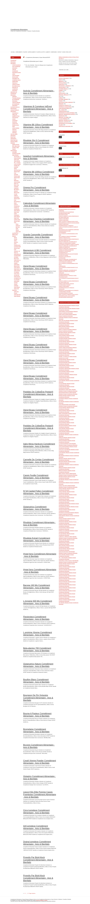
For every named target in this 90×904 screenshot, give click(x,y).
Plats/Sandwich (62, 232)
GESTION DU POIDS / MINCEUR (66, 102)
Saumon (14, 149)
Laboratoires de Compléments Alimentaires (14, 93)
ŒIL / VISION (61, 109)
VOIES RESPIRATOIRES (64, 108)
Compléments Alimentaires (19, 29)
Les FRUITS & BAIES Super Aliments (15, 235)
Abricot (15, 237)
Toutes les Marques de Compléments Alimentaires (16, 104)
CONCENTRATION (63, 111)
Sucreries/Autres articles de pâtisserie (68, 253)
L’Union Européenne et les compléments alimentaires (16, 66)
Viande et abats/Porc (64, 224)
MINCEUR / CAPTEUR (63, 121)
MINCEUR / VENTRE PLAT (64, 120)
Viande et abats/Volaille (64, 237)
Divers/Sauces (62, 266)
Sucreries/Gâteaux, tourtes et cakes (67, 275)
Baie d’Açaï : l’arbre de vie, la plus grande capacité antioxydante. (17, 261)
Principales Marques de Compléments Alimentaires (16, 100)
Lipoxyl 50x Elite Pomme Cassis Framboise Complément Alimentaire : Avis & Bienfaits (39, 794)
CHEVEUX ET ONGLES (64, 105)
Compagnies (62, 175)
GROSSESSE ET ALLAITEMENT (65, 123)
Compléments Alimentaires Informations (13, 62)
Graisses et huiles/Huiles (65, 251)
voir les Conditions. (40, 900)
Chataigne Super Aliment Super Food (17, 287)
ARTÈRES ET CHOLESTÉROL (65, 106)
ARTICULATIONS (62, 82)
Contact (45, 900)
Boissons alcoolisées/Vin (65, 256)
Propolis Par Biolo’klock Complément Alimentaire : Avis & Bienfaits (38, 860)
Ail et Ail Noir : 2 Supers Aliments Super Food (17, 158)
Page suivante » (32, 893)
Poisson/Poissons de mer (65, 230)
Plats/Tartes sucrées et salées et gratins (69, 244)
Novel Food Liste (14, 140)
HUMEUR (61, 97)
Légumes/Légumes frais (64, 213)
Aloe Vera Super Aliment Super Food (17, 172)
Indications (14, 96)
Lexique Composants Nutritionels (14, 121)
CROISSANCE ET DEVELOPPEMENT (67, 112)
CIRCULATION (62, 93)
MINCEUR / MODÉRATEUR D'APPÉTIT (67, 114)
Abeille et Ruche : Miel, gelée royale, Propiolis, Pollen (16, 146)
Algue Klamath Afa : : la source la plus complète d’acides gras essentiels (17, 164)
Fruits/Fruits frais (63, 214)
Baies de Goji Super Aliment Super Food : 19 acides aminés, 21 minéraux (17, 269)
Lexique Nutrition (15, 128)
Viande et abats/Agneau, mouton (66, 283)
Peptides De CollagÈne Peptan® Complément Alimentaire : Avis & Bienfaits (38, 394)
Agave (15, 240)
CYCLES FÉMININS (63, 118)
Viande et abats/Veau (63, 220)
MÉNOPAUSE (62, 115)
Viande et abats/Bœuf (64, 218)
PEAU (60, 91)
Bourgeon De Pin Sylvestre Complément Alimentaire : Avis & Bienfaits (38, 697)
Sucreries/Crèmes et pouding (66, 293)
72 (28, 893)
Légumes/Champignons (64, 274)
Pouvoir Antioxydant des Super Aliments (17, 295)
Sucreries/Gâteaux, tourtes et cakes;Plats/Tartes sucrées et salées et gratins (68, 227)
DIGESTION (61, 84)
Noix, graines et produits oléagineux (67, 236)
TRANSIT (61, 100)
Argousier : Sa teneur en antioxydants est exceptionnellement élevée (17, 254)
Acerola (15, 239)
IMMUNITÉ (61, 81)
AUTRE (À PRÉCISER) (63, 78)
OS (59, 96)
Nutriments (14, 290)
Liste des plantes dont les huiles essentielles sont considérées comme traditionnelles (16, 78)
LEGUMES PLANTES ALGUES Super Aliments (16, 154)
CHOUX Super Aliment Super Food (17, 221)
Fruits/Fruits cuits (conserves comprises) (69, 229)
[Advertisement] (45, 13)
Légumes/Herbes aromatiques (66, 297)
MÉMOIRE (61, 103)
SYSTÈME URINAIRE (63, 99)
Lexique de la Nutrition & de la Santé (15, 125)
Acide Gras (16, 291)
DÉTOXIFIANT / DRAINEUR (64, 85)
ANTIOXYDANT (62, 87)
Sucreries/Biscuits (63, 252)
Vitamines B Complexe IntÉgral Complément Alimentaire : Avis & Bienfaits (38, 109)
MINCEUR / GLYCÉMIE (64, 117)
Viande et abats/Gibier (64, 286)
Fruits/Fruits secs (63, 276)
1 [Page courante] (23, 893)
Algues (15, 168)
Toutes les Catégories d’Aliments (14, 131)
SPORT (60, 79)
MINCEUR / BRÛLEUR (63, 94)
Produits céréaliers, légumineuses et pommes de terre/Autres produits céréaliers (68, 271)
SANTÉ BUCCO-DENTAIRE (64, 126)
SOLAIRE (61, 124)
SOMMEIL (61, 90)
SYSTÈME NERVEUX (63, 88)
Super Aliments (14, 150)
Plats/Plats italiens (63, 255)
